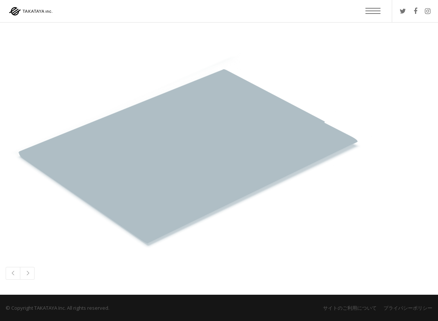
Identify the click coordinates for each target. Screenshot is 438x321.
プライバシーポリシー (407, 307)
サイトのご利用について (350, 307)
